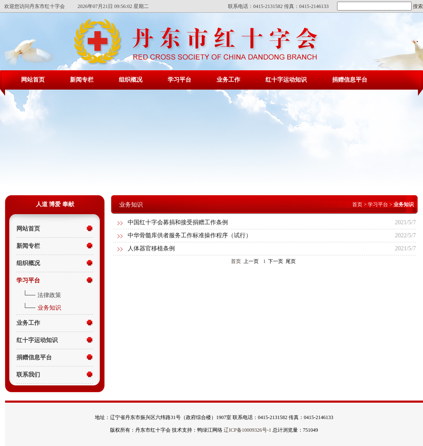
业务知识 (49, 308)
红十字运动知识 (286, 80)
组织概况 (130, 80)
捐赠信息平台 (349, 80)
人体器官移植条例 (151, 248)
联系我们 (28, 375)
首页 (357, 204)
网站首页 (33, 80)
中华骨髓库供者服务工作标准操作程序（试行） (190, 235)
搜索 (417, 6)
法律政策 (49, 295)
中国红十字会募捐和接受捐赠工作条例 (178, 222)
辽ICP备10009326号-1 (247, 430)
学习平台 (179, 80)
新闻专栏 (82, 80)
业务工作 (228, 80)
